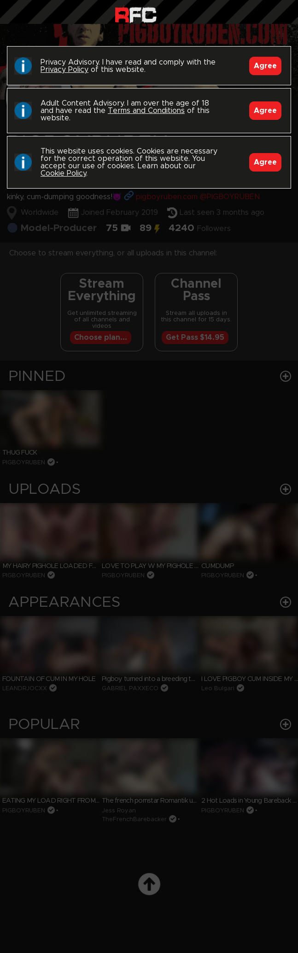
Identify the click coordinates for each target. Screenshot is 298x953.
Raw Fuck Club (136, 14)
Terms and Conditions (146, 110)
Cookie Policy (63, 173)
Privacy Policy (64, 69)
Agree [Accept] (265, 66)
